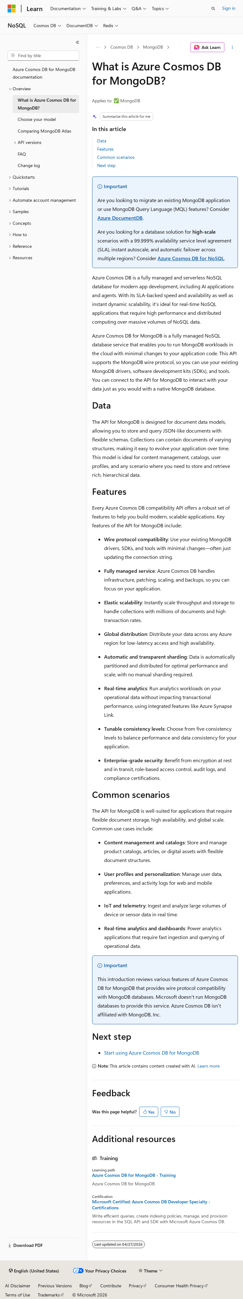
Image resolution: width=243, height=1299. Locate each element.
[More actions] (232, 47)
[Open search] (213, 8)
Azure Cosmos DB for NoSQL (191, 258)
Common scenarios (115, 157)
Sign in (228, 8)
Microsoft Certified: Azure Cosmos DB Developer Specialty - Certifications (151, 1204)
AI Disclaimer (17, 1286)
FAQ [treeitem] (22, 154)
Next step (106, 165)
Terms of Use (17, 1295)
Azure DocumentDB (120, 217)
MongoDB (153, 47)
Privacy (136, 1286)
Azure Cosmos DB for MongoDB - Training (134, 1175)
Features (105, 149)
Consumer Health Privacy (179, 1286)
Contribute (110, 1286)
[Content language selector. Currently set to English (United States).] (34, 1271)
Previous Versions (55, 1286)
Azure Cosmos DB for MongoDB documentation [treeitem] (44, 73)
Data (101, 141)
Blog (83, 1286)
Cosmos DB (121, 47)
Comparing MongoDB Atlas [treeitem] (44, 131)
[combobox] (43, 56)
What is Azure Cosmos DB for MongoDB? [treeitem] (47, 104)
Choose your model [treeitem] (37, 119)
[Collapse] (77, 42)
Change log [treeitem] (29, 165)
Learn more (208, 1066)
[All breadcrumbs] (97, 47)
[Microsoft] (12, 8)
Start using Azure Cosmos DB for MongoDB (151, 1052)
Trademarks (49, 1295)
